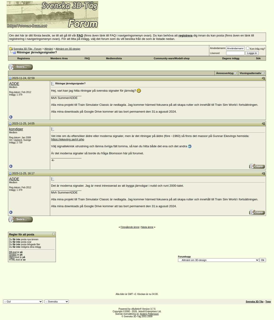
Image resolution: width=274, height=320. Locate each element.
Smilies (12, 254)
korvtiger (16, 129)
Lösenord (215, 53)
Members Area (58, 58)
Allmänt (48, 48)
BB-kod (13, 252)
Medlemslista (114, 58)
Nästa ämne (147, 227)
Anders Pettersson (149, 314)
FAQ (87, 58)
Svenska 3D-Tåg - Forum (27, 48)
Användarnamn (217, 48)
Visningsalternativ (250, 73)
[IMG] (12, 257)
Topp (268, 301)
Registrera (23, 58)
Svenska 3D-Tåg (254, 301)
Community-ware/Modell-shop (171, 58)
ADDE (14, 84)
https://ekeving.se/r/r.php (67, 139)
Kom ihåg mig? (255, 49)
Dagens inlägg (230, 58)
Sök (258, 58)
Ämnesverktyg (224, 73)
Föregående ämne (130, 227)
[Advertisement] (154, 21)
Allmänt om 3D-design (68, 48)
